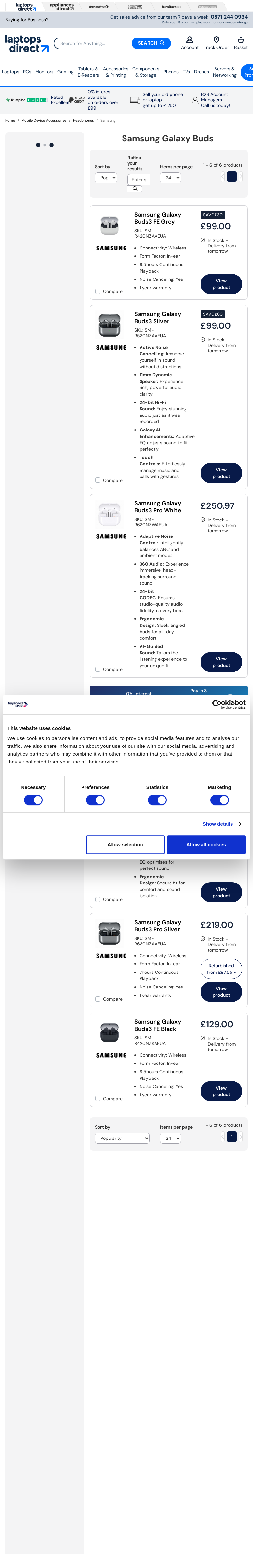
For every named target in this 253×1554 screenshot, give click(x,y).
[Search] (112, 43)
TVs (186, 72)
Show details (218, 824)
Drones (201, 72)
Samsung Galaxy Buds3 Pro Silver (157, 926)
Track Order (216, 43)
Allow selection (125, 844)
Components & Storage (145, 72)
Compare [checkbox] (113, 291)
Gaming (65, 72)
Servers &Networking (225, 72)
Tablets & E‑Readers (88, 72)
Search (151, 43)
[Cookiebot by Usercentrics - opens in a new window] (217, 704)
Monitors (44, 72)
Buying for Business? (26, 20)
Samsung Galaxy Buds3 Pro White (157, 507)
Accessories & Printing (115, 72)
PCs (27, 72)
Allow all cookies (206, 844)
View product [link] (221, 284)
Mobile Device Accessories (44, 120)
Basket (241, 43)
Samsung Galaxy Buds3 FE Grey (157, 218)
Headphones (83, 120)
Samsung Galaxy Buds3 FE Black (157, 1025)
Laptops (10, 72)
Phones (171, 72)
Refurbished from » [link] (221, 969)
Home (10, 120)
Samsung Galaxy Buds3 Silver (157, 317)
